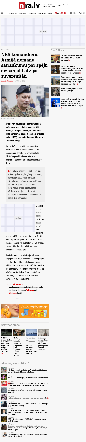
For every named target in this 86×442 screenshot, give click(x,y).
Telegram (30, 290)
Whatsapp (13, 293)
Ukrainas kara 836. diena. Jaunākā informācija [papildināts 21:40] (28, 405)
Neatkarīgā (13, 13)
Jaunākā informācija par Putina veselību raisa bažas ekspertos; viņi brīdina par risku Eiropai (72, 102)
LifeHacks (42, 13)
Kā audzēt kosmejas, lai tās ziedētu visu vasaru (28, 378)
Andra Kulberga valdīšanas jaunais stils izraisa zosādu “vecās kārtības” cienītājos (72, 69)
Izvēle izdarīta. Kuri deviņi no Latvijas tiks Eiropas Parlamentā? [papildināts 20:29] (29, 384)
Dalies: (17, 298)
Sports (50, 13)
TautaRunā (32, 13)
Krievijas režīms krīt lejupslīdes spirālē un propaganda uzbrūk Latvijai (43, 344)
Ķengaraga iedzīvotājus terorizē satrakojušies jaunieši (27, 391)
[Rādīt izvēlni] (2, 13)
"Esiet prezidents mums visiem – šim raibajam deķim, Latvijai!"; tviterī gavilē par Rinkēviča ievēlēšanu (27, 412)
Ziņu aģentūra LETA (7, 81)
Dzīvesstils (23, 13)
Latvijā (7, 49)
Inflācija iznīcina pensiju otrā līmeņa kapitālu (27, 398)
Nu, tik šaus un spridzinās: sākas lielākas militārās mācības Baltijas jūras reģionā (31, 345)
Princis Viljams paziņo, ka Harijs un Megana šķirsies (71, 57)
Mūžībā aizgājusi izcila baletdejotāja (71, 89)
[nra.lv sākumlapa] (29, 5)
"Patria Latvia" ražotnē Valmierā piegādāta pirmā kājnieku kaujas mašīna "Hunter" (17, 346)
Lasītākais (57, 50)
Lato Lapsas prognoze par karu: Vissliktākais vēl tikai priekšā (27, 435)
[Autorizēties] (84, 13)
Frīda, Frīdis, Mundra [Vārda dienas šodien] (49, 6)
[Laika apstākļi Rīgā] (63, 5)
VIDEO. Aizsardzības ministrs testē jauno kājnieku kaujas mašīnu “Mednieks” (6, 345)
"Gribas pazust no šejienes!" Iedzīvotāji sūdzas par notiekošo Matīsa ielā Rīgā (27, 371)
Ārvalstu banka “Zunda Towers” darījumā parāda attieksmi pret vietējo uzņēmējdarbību (72, 80)
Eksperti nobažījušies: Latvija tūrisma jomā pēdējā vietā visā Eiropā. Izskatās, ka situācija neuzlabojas (27, 428)
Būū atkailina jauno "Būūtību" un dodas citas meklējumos (27, 420)
